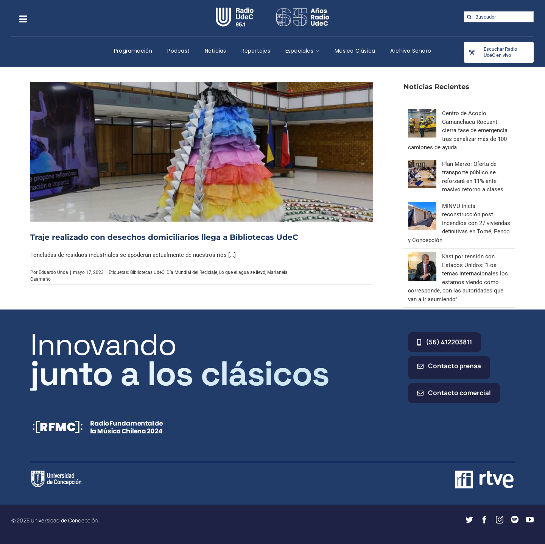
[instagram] (499, 520)
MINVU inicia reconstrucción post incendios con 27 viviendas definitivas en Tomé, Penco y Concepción (459, 223)
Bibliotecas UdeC (147, 272)
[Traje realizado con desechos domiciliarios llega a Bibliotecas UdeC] (201, 151)
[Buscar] (469, 16)
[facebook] (484, 520)
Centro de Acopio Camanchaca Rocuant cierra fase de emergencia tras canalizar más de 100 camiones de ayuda (458, 130)
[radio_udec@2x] (235, 10)
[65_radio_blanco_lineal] (302, 10)
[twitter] (469, 520)
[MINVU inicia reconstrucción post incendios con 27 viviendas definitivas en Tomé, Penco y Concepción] (422, 206)
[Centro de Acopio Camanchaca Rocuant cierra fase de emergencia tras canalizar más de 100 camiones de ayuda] (422, 113)
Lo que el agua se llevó (242, 272)
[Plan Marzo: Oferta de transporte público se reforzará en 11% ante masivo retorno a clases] (422, 164)
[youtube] (530, 520)
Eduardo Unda (53, 272)
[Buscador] (499, 16)
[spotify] (515, 520)
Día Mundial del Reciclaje (192, 272)
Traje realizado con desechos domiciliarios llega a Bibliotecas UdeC (164, 237)
